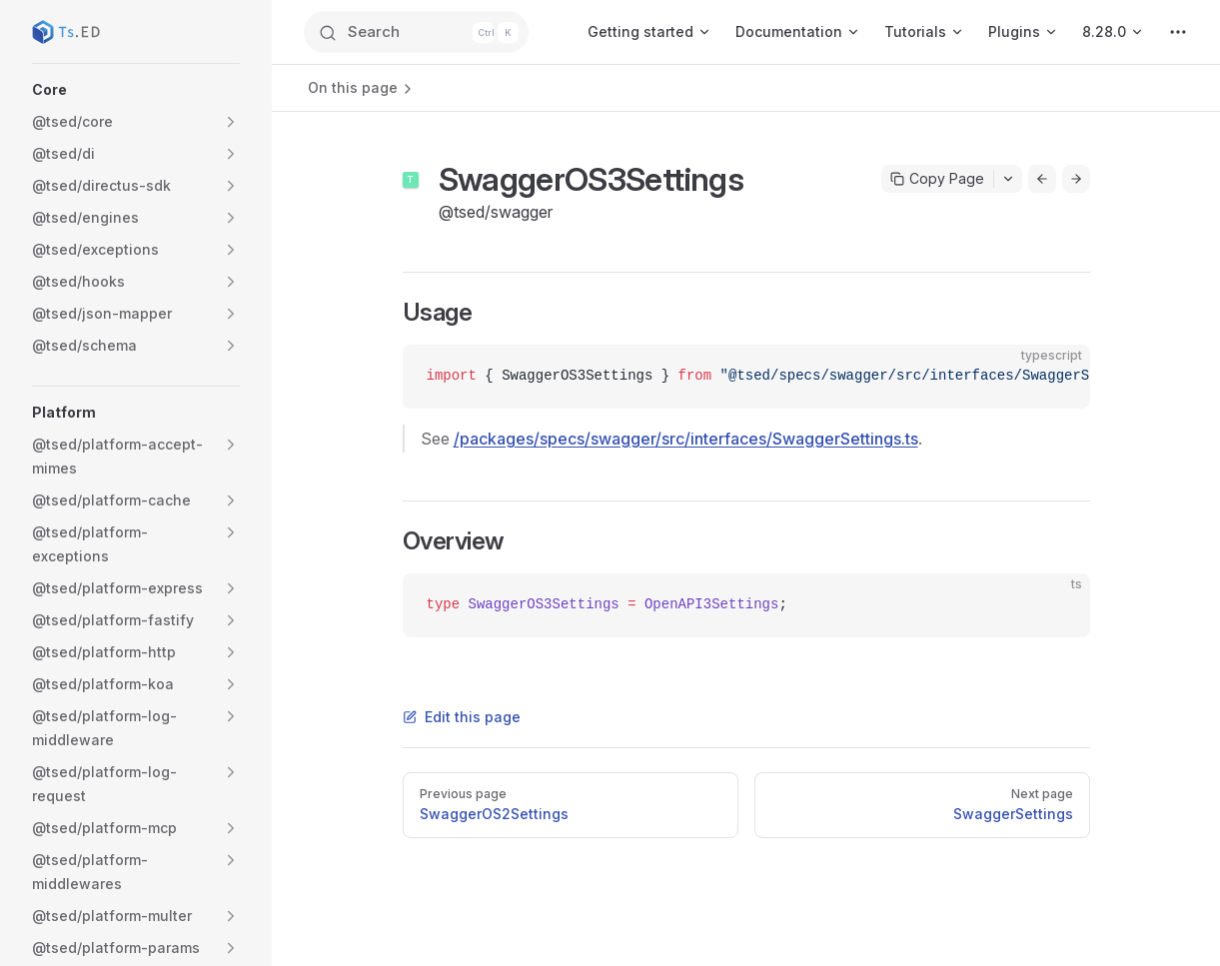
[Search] (424, 32)
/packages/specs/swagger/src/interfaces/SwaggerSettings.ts (686, 439)
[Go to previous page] (1042, 179)
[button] (136, 90)
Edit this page (462, 716)
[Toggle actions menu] (1008, 179)
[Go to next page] (1076, 179)
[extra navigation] (1178, 32)
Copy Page (937, 178)
